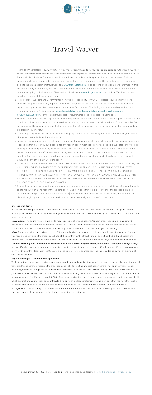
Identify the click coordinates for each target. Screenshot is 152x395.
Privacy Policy (124, 372)
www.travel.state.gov (75, 85)
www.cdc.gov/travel (91, 92)
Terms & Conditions (105, 372)
